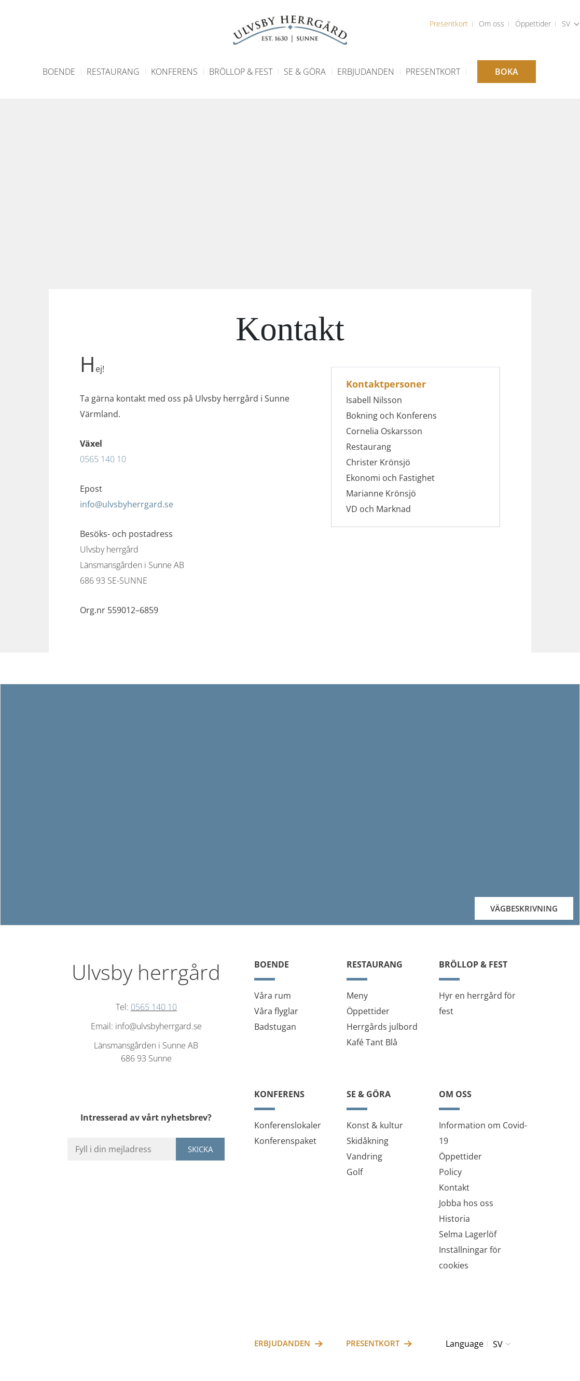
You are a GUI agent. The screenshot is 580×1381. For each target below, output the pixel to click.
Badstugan (275, 1026)
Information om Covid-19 (483, 1133)
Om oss (491, 24)
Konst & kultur (375, 1125)
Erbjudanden (365, 71)
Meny (357, 995)
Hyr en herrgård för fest (477, 1003)
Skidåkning (368, 1141)
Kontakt (454, 1187)
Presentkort (449, 24)
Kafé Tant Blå (372, 1042)
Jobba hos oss (466, 1203)
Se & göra (305, 71)
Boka (506, 71)
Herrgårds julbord (382, 1026)
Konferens (174, 71)
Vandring (364, 1156)
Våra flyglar (276, 1011)
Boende (59, 71)
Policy (450, 1172)
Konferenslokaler (287, 1125)
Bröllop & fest (240, 71)
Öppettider (533, 24)
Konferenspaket (285, 1141)
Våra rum (272, 995)
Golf (355, 1172)
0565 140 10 (103, 459)
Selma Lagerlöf (467, 1234)
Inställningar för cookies (470, 1257)
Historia (454, 1218)
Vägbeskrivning (524, 908)
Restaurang (113, 71)
